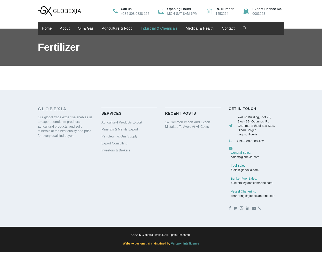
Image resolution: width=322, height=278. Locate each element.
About (65, 28)
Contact (228, 28)
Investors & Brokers (115, 150)
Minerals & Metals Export (119, 129)
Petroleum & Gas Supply (119, 136)
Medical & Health (200, 28)
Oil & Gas (86, 28)
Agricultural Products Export (121, 122)
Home (47, 28)
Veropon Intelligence (184, 243)
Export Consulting (114, 143)
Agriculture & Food (117, 28)
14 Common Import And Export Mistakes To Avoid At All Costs (187, 124)
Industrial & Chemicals (159, 28)
